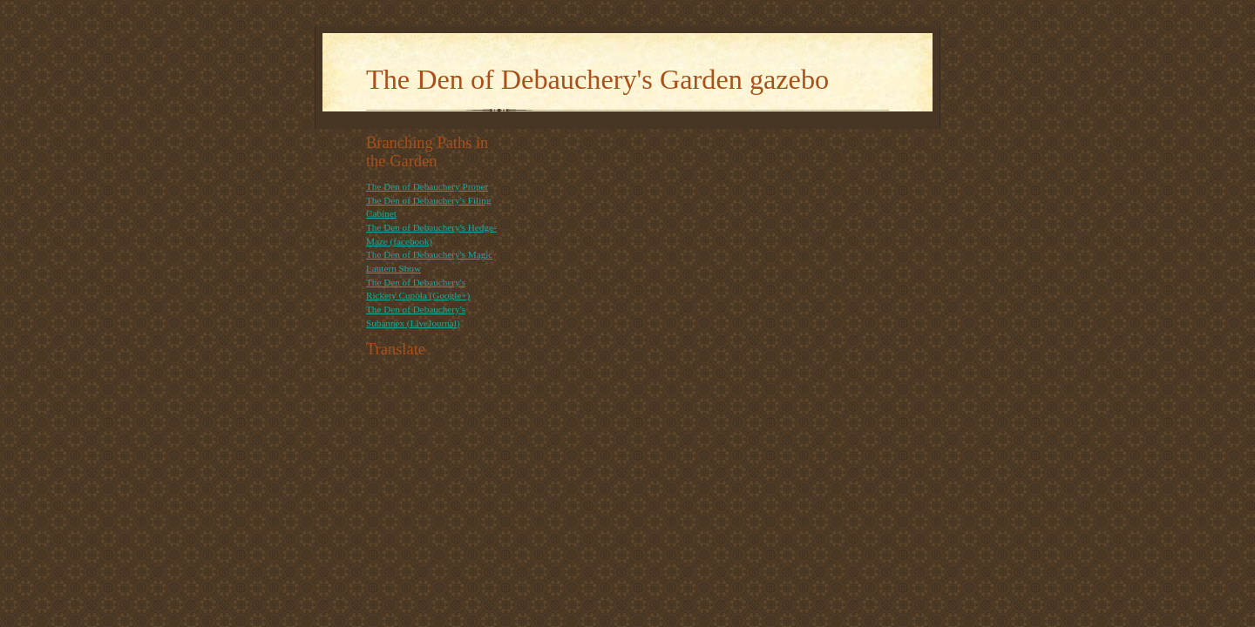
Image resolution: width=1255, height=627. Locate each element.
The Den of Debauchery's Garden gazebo (597, 79)
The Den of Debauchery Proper (427, 186)
